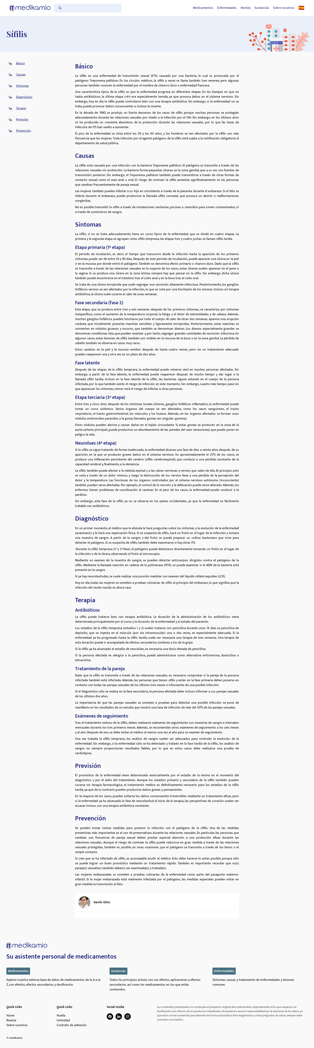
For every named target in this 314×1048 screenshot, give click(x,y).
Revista (246, 8)
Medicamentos (203, 8)
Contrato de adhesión (72, 1025)
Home (10, 1015)
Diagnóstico (24, 97)
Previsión (22, 119)
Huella (61, 1015)
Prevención (23, 131)
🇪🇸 (301, 8)
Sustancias (262, 8)
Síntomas (22, 86)
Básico (20, 63)
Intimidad (63, 1020)
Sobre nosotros (283, 8)
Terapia (21, 108)
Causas (21, 74)
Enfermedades (227, 8)
